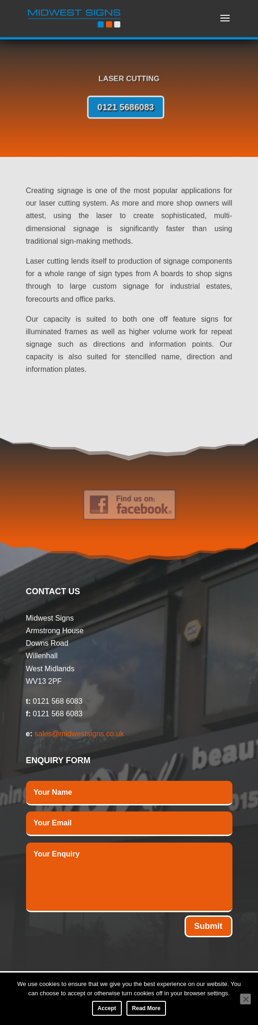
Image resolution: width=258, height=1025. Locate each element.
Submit (208, 926)
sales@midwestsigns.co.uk (79, 734)
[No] (245, 999)
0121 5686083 (126, 106)
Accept (107, 1008)
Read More (146, 1008)
